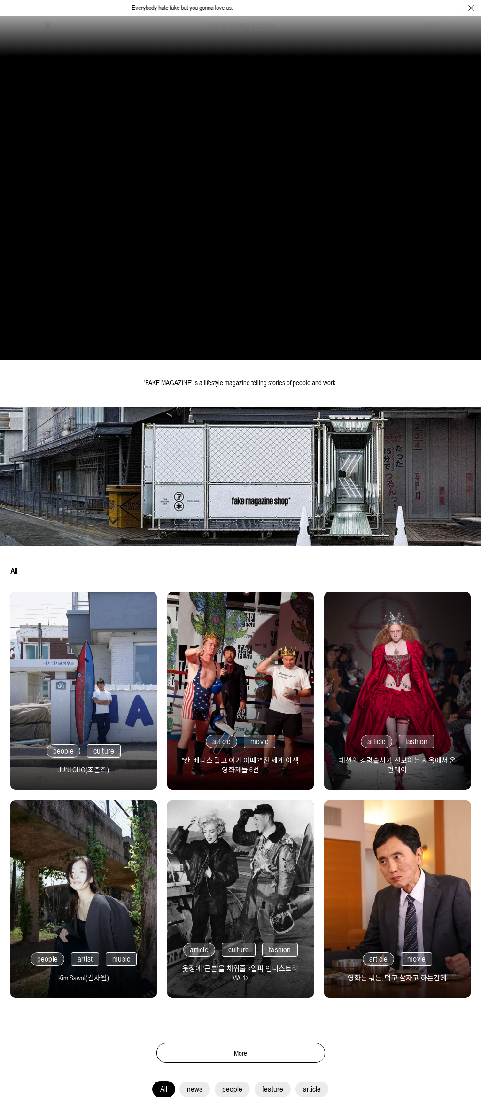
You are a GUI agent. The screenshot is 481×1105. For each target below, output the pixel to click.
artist (85, 959)
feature (272, 1089)
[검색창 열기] (456, 25)
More (241, 1053)
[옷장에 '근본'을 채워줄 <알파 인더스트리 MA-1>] (240, 969)
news (194, 1089)
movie (259, 741)
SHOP (433, 25)
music (121, 959)
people (232, 1089)
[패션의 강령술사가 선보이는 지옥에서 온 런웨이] (397, 761)
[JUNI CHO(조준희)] (83, 766)
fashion (416, 741)
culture (103, 750)
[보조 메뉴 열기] (27, 25)
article (312, 1089)
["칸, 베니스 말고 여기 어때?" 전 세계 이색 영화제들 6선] (240, 761)
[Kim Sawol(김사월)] (83, 974)
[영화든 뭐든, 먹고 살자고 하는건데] (397, 974)
